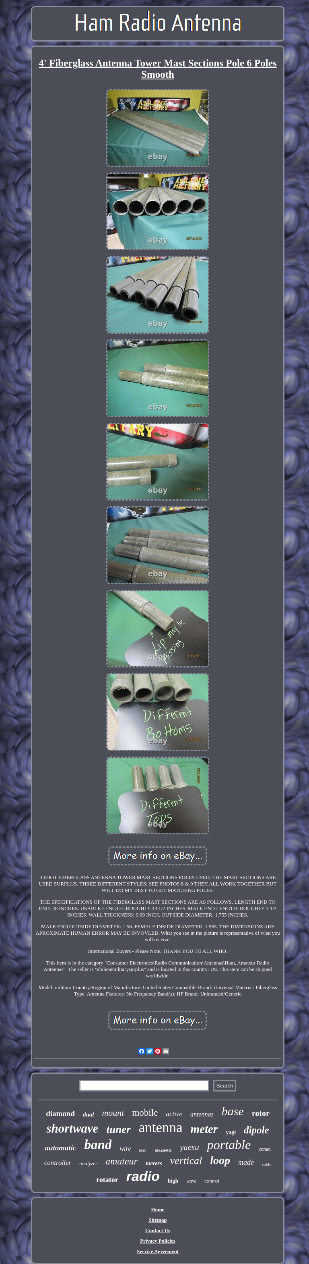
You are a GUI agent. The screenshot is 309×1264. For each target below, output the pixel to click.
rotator (107, 1180)
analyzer (88, 1163)
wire (125, 1148)
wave (191, 1181)
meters (154, 1163)
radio (143, 1176)
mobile (145, 1113)
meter (204, 1129)
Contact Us (157, 1230)
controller (57, 1162)
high (173, 1181)
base (233, 1111)
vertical (186, 1160)
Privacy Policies (157, 1241)
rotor (261, 1113)
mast (142, 1150)
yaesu (189, 1147)
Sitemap (157, 1220)
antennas (202, 1114)
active (174, 1114)
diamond (60, 1113)
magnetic (163, 1150)
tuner (119, 1129)
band (98, 1144)
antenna (161, 1127)
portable (229, 1144)
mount (113, 1113)
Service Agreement (158, 1251)
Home (157, 1209)
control (211, 1181)
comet (264, 1149)
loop (220, 1160)
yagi (231, 1132)
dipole (256, 1130)
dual (88, 1114)
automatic (60, 1147)
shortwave (72, 1128)
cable (266, 1164)
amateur (121, 1161)
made (246, 1162)
